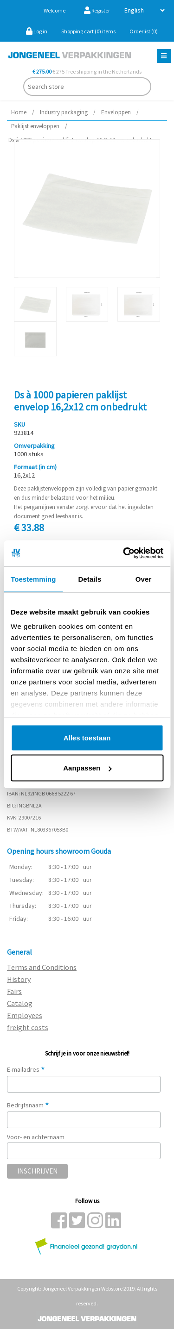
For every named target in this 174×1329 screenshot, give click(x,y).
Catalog (19, 1003)
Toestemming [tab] (33, 579)
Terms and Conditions (42, 967)
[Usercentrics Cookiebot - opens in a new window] (123, 553)
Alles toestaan (87, 737)
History (19, 979)
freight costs (27, 1027)
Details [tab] (89, 579)
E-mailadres (26, 1069)
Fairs (14, 991)
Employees (24, 1015)
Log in (36, 31)
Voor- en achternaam (35, 1137)
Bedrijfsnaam (28, 1105)
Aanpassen (87, 768)
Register (97, 10)
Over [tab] (143, 579)
